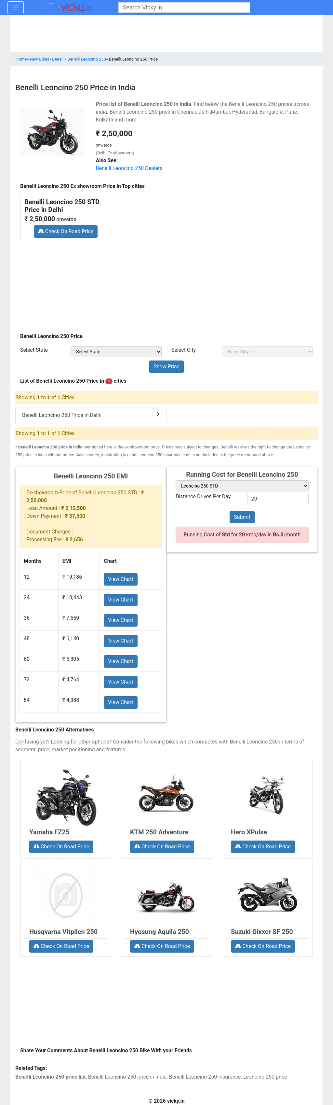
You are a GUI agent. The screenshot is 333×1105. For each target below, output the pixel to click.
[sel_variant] (242, 485)
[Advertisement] (166, 285)
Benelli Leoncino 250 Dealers (129, 168)
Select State (34, 350)
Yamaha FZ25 (49, 832)
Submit (242, 517)
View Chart (120, 579)
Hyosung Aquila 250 (159, 932)
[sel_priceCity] (267, 351)
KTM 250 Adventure (159, 832)
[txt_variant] (278, 499)
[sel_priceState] (116, 351)
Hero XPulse (249, 832)
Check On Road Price (66, 231)
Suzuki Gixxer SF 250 (262, 932)
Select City (183, 350)
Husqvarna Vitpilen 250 (63, 932)
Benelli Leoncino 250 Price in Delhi (91, 414)
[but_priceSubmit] (166, 367)
